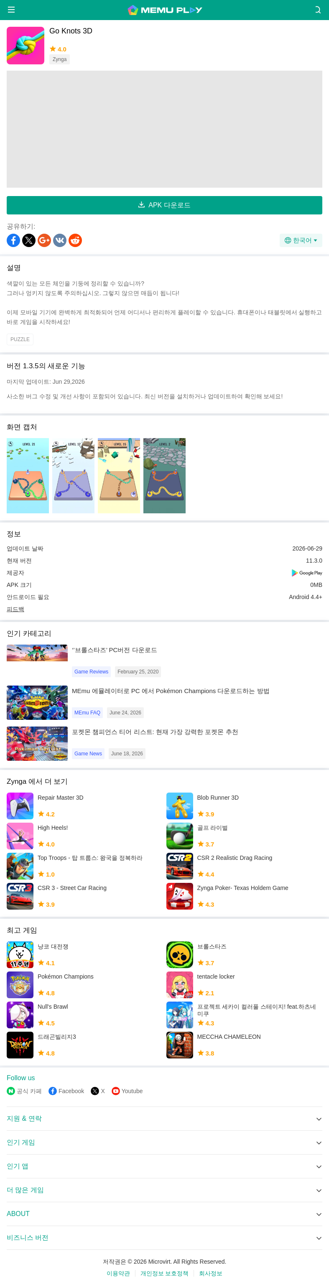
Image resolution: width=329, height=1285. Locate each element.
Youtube (132, 1091)
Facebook (71, 1091)
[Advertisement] (164, 129)
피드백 (15, 609)
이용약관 (118, 1273)
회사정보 (210, 1273)
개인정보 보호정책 (164, 1273)
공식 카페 (29, 1091)
